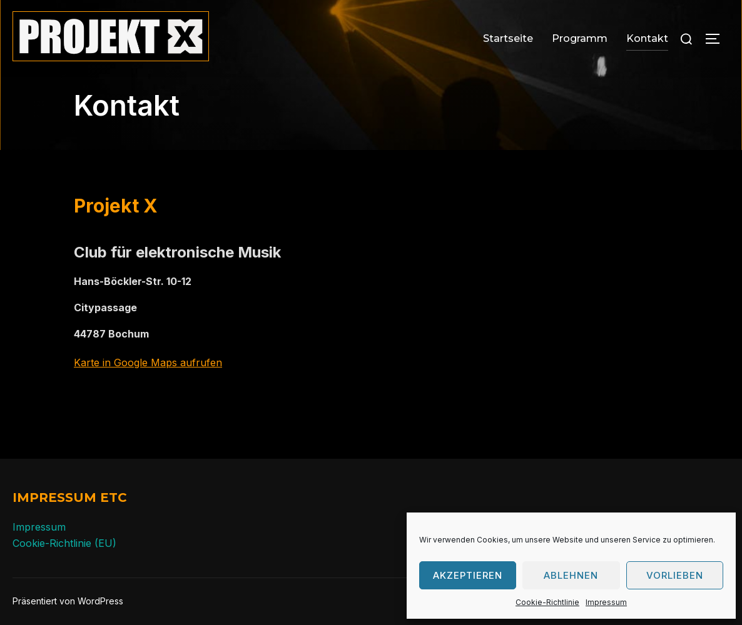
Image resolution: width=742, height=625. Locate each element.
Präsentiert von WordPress (68, 601)
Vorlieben (674, 575)
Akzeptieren (467, 575)
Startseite (508, 38)
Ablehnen (571, 575)
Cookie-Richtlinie (547, 602)
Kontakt (647, 38)
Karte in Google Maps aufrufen (148, 362)
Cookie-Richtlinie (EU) (64, 543)
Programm (579, 38)
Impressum (606, 602)
